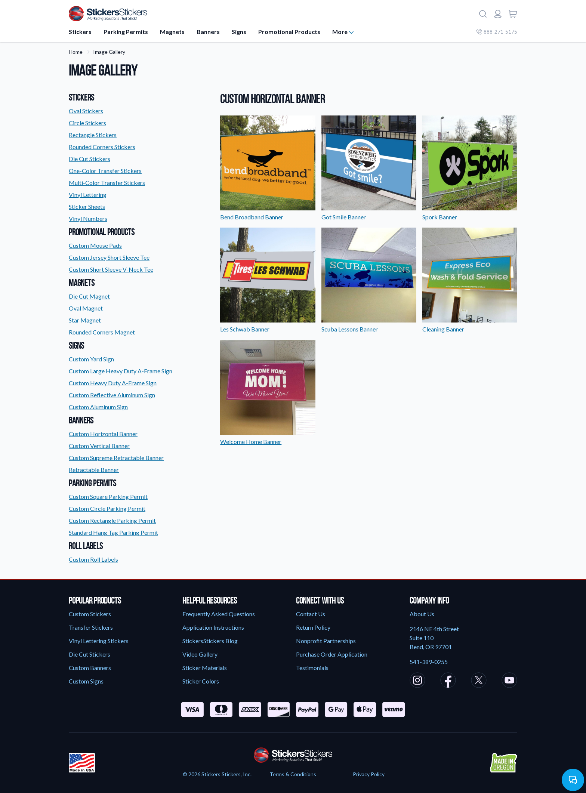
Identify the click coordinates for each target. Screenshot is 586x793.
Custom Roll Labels (93, 559)
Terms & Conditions (292, 774)
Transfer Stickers (91, 627)
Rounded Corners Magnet (102, 332)
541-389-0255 (429, 661)
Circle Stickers (87, 122)
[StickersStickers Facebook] (448, 681)
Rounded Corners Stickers (102, 146)
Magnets (172, 31)
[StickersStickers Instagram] (417, 681)
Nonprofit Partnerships (326, 640)
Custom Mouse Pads (95, 245)
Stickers (80, 31)
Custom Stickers (90, 613)
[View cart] (512, 13)
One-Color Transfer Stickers (105, 170)
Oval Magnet (86, 308)
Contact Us (310, 613)
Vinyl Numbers (88, 218)
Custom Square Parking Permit (108, 496)
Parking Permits (126, 31)
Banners (208, 31)
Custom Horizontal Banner (103, 433)
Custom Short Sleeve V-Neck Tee (111, 269)
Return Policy (313, 627)
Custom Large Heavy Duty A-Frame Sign (120, 370)
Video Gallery (200, 654)
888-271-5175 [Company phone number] (496, 31)
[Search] (482, 13)
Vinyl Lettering (88, 194)
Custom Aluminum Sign (98, 406)
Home (76, 52)
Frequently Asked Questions (218, 613)
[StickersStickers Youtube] (509, 681)
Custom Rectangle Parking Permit (112, 520)
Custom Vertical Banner (99, 445)
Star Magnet (85, 320)
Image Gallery (109, 52)
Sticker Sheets (87, 206)
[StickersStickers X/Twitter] (479, 681)
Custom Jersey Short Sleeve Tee (109, 257)
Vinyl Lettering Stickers (99, 640)
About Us (422, 613)
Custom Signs (86, 681)
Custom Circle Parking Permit (107, 508)
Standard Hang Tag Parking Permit (113, 532)
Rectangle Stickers (93, 134)
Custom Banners (90, 667)
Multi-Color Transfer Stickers (107, 182)
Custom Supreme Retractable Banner (116, 457)
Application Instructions (213, 627)
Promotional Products (289, 31)
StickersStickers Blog (210, 640)
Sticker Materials (204, 667)
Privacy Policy (369, 774)
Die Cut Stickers (89, 158)
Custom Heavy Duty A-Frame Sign (113, 382)
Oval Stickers (86, 110)
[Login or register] (497, 13)
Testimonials (312, 667)
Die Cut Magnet (89, 296)
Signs (239, 31)
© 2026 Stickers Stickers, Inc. (217, 774)
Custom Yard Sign (91, 358)
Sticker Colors (200, 681)
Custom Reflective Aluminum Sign (112, 394)
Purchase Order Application (331, 654)
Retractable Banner (94, 469)
